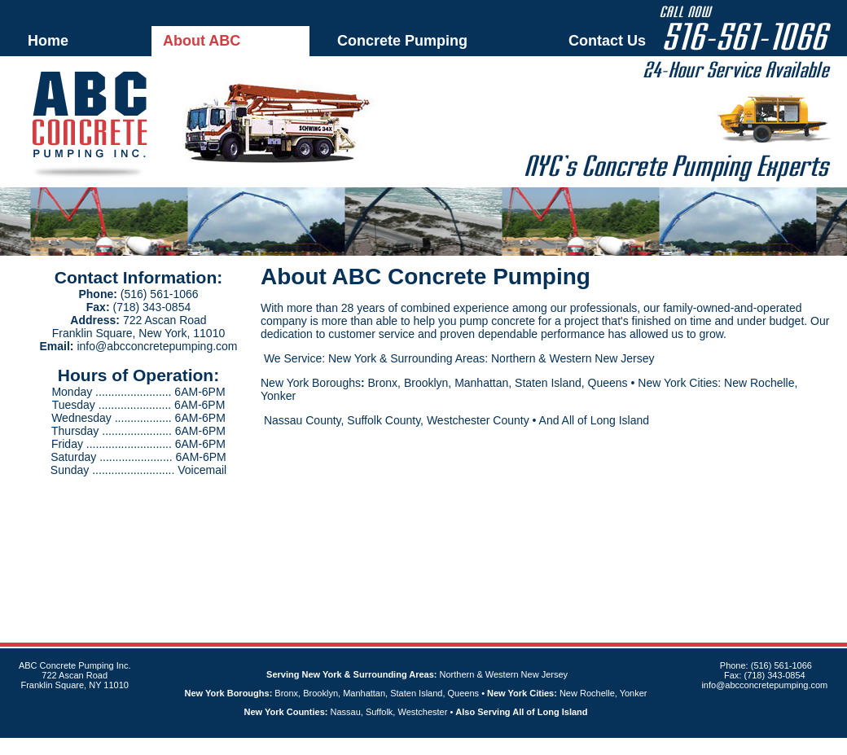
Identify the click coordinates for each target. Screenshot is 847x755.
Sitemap (493, 746)
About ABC (201, 41)
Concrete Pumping (402, 41)
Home (48, 41)
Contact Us (607, 41)
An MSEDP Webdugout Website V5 (403, 746)
